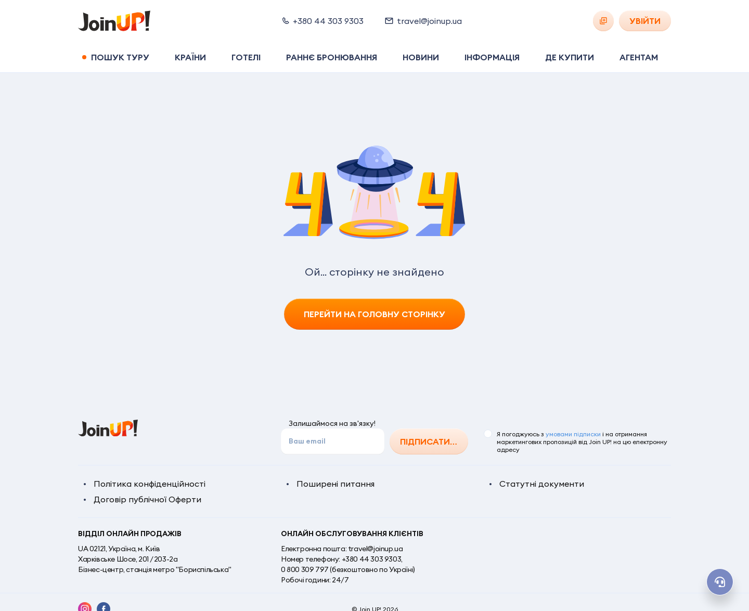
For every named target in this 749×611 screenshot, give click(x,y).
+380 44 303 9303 (372, 559)
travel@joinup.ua (375, 548)
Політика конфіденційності (149, 483)
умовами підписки (573, 434)
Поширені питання (335, 483)
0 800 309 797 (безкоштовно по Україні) (348, 569)
